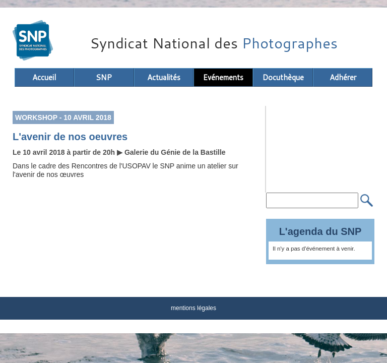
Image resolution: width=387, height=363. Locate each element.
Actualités (163, 77)
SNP (104, 77)
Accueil (44, 77)
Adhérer (343, 77)
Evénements (223, 77)
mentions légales (193, 308)
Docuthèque (283, 77)
